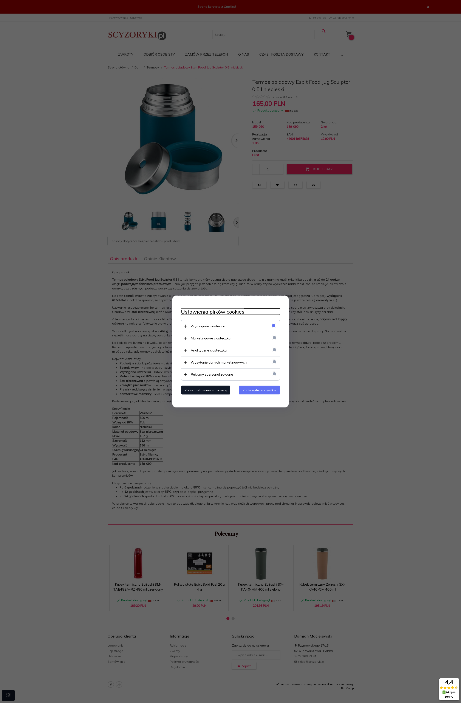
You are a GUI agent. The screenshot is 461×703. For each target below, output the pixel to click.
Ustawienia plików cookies (212, 312)
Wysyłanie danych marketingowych (219, 362)
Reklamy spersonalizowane (212, 374)
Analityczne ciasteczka (209, 350)
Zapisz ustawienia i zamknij (206, 390)
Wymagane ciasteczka (208, 326)
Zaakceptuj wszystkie (259, 390)
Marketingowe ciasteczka (210, 338)
